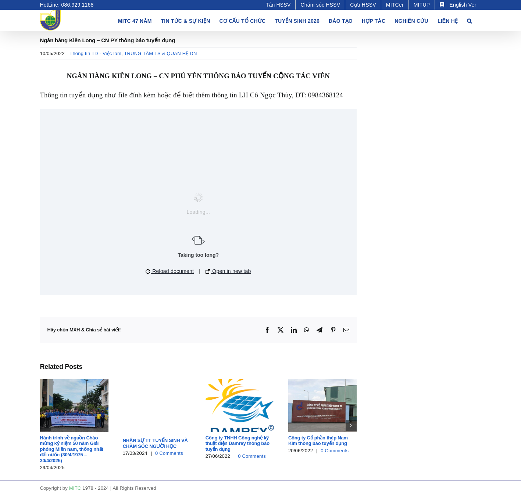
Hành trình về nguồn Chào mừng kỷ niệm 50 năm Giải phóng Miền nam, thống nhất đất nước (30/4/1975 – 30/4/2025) (71, 449)
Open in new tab (228, 271)
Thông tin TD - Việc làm (95, 53)
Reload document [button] (170, 271)
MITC (75, 488)
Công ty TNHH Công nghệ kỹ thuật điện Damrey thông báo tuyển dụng (238, 443)
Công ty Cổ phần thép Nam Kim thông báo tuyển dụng (318, 440)
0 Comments (169, 453)
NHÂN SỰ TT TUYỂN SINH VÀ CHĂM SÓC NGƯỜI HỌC (155, 443)
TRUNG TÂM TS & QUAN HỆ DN (160, 53)
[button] (469, 20)
